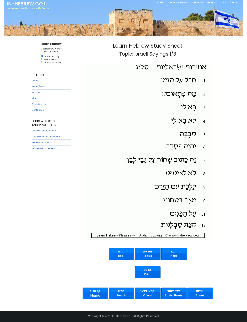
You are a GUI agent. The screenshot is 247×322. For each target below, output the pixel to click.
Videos (35, 98)
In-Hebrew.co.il (27, 4)
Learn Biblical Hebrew (43, 148)
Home (35, 80)
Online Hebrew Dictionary (46, 136)
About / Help (38, 86)
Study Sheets (39, 104)
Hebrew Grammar (42, 142)
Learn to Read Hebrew (44, 130)
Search (36, 92)
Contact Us (38, 110)
